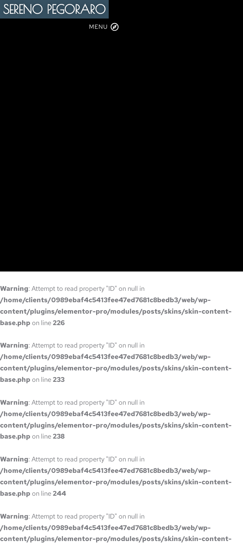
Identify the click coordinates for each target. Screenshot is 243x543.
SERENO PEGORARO (54, 9)
